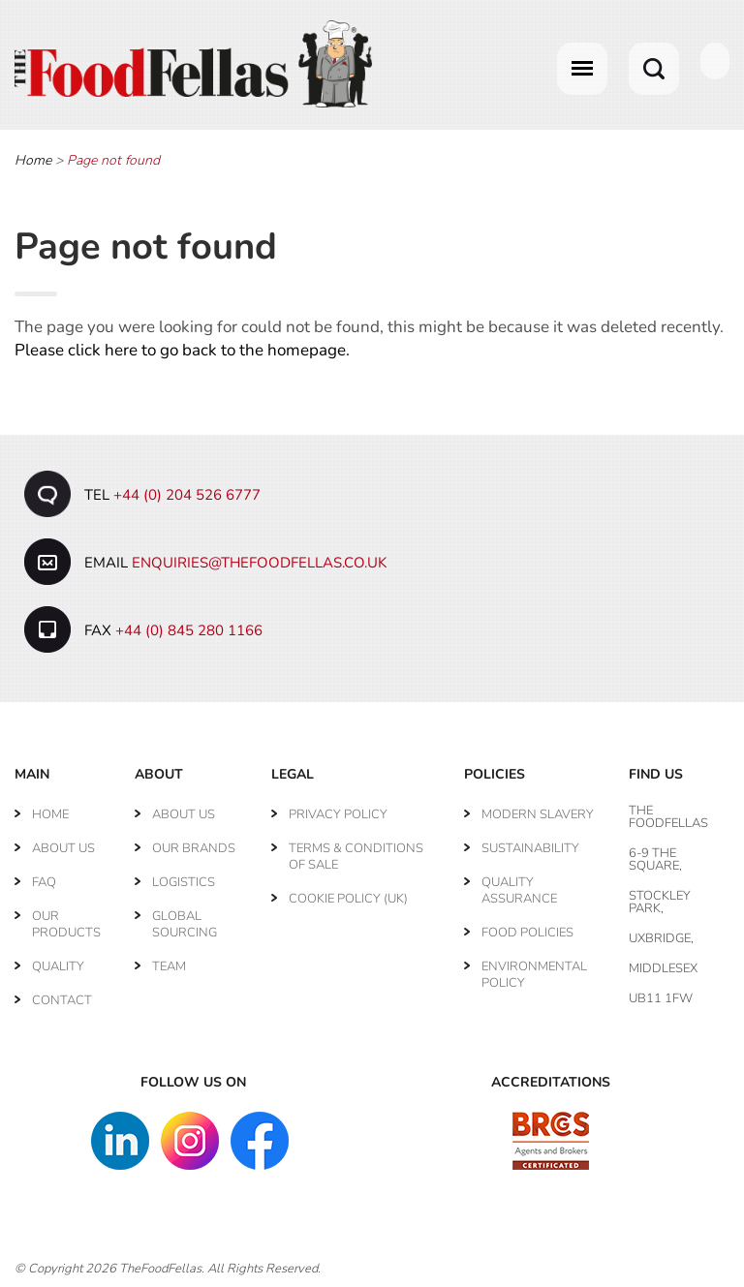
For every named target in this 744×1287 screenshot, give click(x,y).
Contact (62, 1000)
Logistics (183, 882)
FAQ (44, 882)
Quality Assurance (519, 890)
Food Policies (527, 932)
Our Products (66, 924)
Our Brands (193, 848)
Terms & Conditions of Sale (356, 856)
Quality (58, 966)
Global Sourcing (184, 924)
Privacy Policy (338, 814)
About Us (63, 848)
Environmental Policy (534, 975)
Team (169, 966)
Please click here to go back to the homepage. (182, 350)
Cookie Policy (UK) (348, 898)
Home (33, 160)
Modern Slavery (537, 814)
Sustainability (530, 848)
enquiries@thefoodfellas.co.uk (259, 562)
